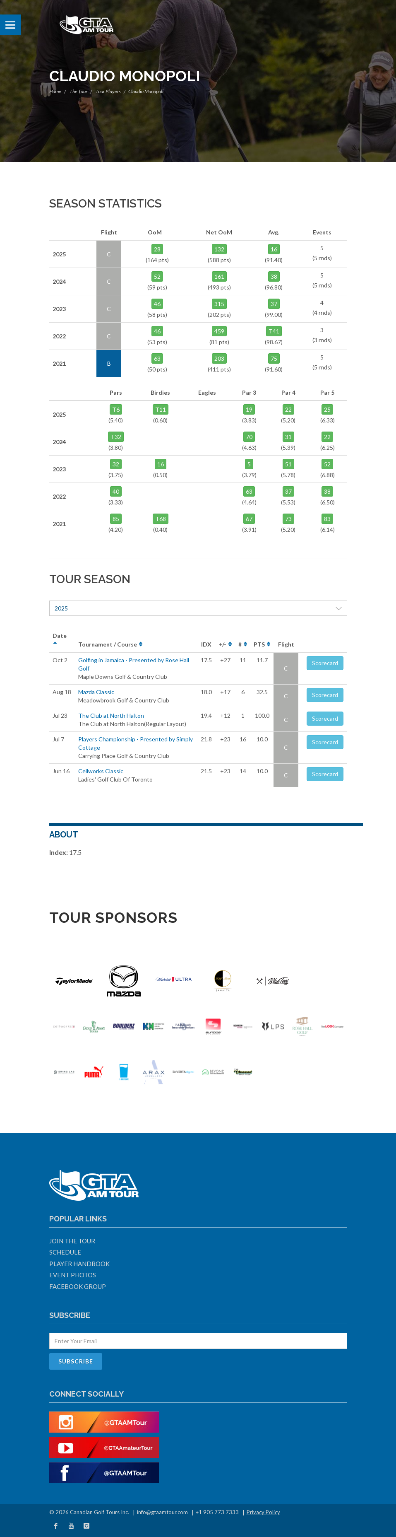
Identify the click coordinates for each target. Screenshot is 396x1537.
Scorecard (325, 662)
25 (327, 409)
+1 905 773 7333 (217, 1512)
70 (249, 436)
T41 (274, 331)
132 (219, 249)
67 (249, 518)
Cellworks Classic (100, 771)
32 (116, 464)
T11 (160, 409)
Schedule (65, 1252)
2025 (198, 608)
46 (157, 303)
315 (219, 303)
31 (288, 436)
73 (288, 518)
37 (274, 303)
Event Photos (72, 1275)
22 (288, 409)
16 (274, 249)
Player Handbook (79, 1263)
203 (219, 358)
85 (116, 518)
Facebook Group (77, 1286)
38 (274, 276)
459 (219, 331)
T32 (115, 436)
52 (157, 276)
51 (288, 464)
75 (274, 358)
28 (157, 249)
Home (55, 91)
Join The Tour (72, 1241)
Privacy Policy (263, 1512)
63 (157, 358)
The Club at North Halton (111, 715)
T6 (116, 409)
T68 (160, 518)
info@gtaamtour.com (162, 1512)
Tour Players (108, 91)
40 (116, 491)
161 (219, 276)
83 (327, 518)
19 (249, 409)
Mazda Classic (96, 691)
